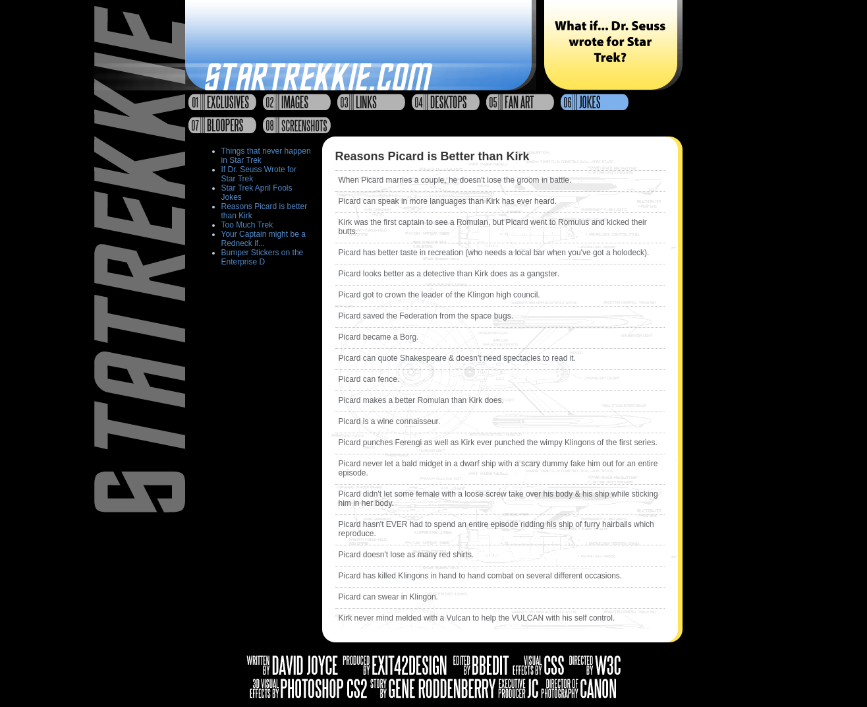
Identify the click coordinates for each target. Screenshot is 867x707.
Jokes (595, 102)
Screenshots (297, 125)
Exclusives (222, 102)
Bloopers (222, 125)
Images (297, 102)
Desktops (446, 102)
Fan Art (520, 102)
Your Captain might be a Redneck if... (263, 239)
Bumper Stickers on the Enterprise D (262, 257)
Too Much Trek (247, 225)
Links (371, 102)
